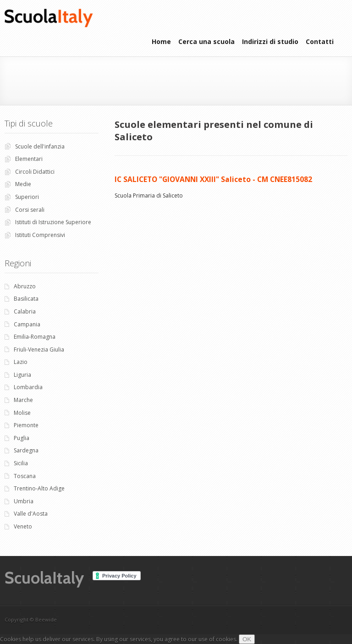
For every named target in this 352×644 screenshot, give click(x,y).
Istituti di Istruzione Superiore (53, 222)
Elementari (29, 159)
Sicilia (21, 463)
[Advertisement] (107, 80)
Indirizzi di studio (270, 41)
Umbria (23, 501)
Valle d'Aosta (31, 513)
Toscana (25, 476)
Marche (23, 400)
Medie (23, 184)
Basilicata (26, 299)
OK (246, 639)
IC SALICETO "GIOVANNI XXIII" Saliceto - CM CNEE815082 (213, 179)
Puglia (21, 438)
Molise (22, 413)
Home (161, 41)
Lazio (21, 362)
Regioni (18, 263)
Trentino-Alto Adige (39, 488)
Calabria (25, 311)
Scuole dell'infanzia (40, 146)
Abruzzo (25, 286)
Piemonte (26, 425)
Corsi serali (29, 210)
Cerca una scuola (206, 41)
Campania (27, 324)
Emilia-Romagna (34, 337)
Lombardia (28, 387)
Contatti (320, 41)
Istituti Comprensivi (40, 235)
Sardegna (26, 450)
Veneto (23, 526)
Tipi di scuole (29, 123)
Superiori (27, 197)
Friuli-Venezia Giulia (39, 349)
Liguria (22, 375)
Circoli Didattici (35, 172)
